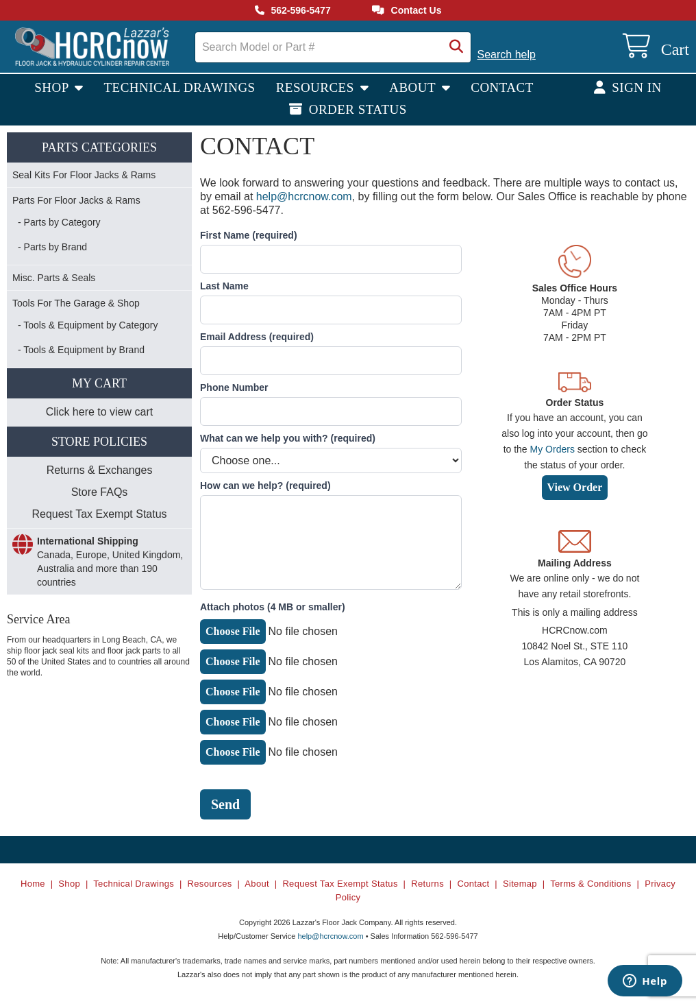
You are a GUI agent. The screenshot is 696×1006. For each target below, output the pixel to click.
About (414, 87)
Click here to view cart (99, 412)
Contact (502, 87)
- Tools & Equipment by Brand (81, 349)
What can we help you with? (287, 438)
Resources (317, 87)
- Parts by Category (59, 222)
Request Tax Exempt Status (99, 514)
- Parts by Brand (52, 246)
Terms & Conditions (591, 883)
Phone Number (234, 387)
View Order (575, 487)
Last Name (224, 285)
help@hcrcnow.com (304, 196)
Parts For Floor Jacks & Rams (76, 200)
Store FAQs (99, 492)
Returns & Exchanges (100, 470)
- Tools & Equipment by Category (88, 325)
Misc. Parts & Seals (53, 277)
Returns (427, 883)
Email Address (257, 336)
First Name (248, 235)
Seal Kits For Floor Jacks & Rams (84, 174)
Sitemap (520, 883)
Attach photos (272, 606)
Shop (53, 87)
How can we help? (265, 485)
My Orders (552, 449)
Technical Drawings (180, 87)
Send (225, 804)
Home (33, 883)
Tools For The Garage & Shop (76, 303)
